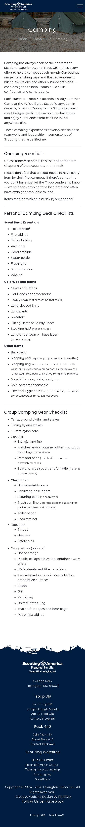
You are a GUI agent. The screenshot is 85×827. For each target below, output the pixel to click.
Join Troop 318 (42, 704)
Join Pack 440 (42, 734)
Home (22, 39)
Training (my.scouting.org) (42, 769)
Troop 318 (40, 39)
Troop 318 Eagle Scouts (42, 709)
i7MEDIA (64, 797)
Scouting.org (42, 774)
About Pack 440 (42, 739)
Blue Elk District (42, 760)
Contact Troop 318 (42, 718)
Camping (60, 39)
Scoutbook (42, 779)
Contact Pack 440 (43, 744)
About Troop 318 (42, 713)
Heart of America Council (42, 764)
